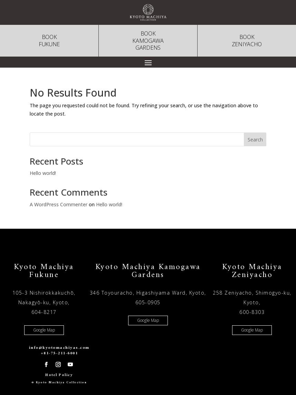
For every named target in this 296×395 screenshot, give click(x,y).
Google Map (44, 330)
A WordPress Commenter (58, 204)
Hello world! (43, 173)
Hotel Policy (59, 375)
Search (255, 139)
